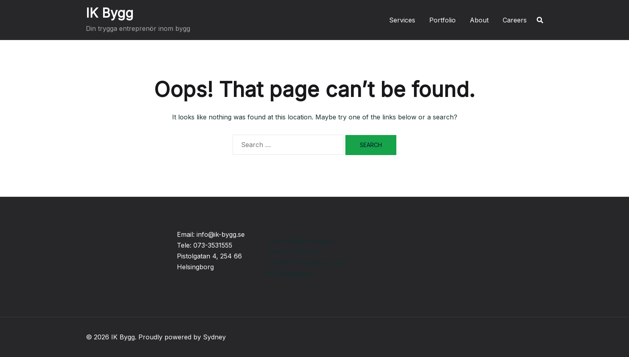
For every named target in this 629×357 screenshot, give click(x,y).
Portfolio (442, 20)
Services (402, 20)
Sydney (214, 337)
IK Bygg (109, 13)
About (479, 20)
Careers (515, 20)
